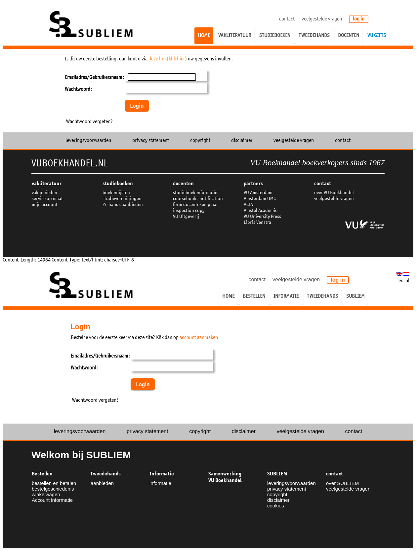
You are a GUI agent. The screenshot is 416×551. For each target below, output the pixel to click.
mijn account (45, 204)
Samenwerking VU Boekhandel (224, 477)
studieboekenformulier (196, 192)
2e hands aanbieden (123, 204)
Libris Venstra (257, 222)
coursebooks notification (198, 198)
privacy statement (150, 140)
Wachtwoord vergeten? (89, 121)
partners (253, 183)
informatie (160, 483)
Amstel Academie (260, 210)
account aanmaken (199, 337)
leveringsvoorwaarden (88, 140)
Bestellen (42, 473)
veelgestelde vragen (322, 19)
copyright (200, 140)
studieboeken (118, 183)
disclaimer (241, 140)
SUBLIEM (277, 473)
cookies (275, 505)
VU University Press (262, 216)
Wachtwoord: (78, 89)
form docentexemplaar (195, 204)
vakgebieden (44, 192)
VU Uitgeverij (186, 216)
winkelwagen (46, 494)
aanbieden (102, 483)
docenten (183, 183)
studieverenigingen (122, 198)
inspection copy (188, 210)
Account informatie (52, 500)
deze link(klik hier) (167, 59)
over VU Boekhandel (334, 192)
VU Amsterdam (258, 192)
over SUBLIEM (342, 483)
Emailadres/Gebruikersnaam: (94, 77)
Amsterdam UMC (260, 198)
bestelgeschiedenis (53, 489)
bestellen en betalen (54, 483)
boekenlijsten (116, 192)
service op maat (47, 198)
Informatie (161, 473)
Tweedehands (106, 473)
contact (287, 19)
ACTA (248, 204)
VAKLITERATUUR (47, 183)
